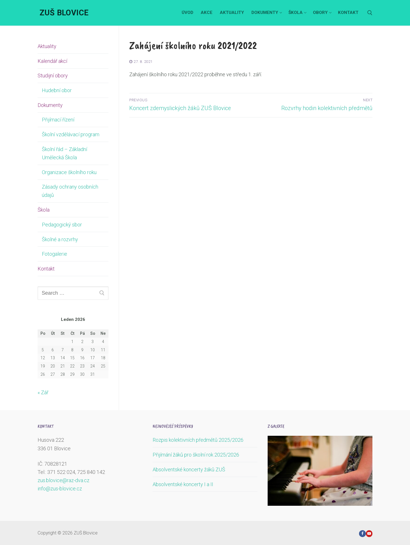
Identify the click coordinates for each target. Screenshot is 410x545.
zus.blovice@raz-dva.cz (63, 480)
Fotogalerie (54, 254)
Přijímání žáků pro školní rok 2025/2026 (196, 455)
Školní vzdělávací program (70, 134)
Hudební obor (57, 90)
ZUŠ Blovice (64, 12)
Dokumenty (51, 105)
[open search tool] (369, 12)
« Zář (43, 392)
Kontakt (46, 269)
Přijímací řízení (58, 120)
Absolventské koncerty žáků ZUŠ (189, 469)
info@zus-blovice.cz (60, 489)
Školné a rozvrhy (60, 239)
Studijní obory (53, 76)
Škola (44, 210)
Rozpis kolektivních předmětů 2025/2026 (198, 440)
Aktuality (47, 46)
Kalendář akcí (52, 61)
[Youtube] (369, 533)
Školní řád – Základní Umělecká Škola (64, 153)
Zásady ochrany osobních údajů (70, 191)
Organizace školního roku (69, 172)
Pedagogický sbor (62, 225)
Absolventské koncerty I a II (183, 484)
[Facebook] (362, 533)
